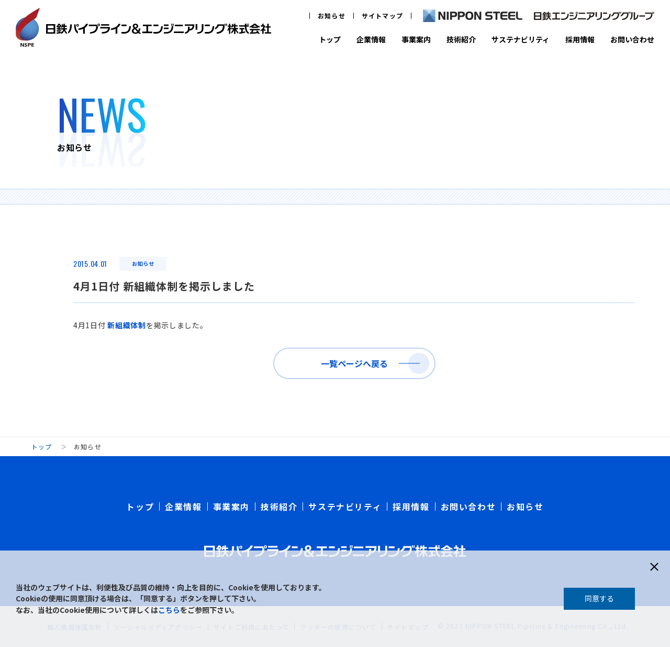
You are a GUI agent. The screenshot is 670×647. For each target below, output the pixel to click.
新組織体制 (126, 325)
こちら (169, 610)
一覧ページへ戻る (354, 363)
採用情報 (580, 39)
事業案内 (416, 39)
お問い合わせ (632, 39)
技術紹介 (461, 39)
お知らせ (331, 15)
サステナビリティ (521, 39)
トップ (330, 39)
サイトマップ (382, 15)
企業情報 (371, 39)
